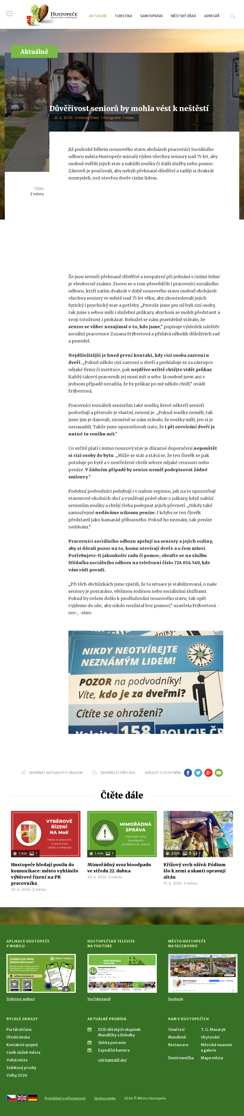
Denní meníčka (181, 1057)
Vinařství (176, 1029)
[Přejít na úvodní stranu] (51, 15)
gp (208, 773)
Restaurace (178, 1044)
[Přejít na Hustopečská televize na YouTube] (122, 973)
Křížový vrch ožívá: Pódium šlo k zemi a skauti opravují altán (194, 871)
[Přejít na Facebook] (203, 973)
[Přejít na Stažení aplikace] (41, 973)
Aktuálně (98, 16)
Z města (37, 194)
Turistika (123, 16)
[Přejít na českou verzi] (11, 1098)
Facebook (175, 999)
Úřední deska (18, 1037)
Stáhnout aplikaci (20, 999)
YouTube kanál (99, 999)
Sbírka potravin (112, 1042)
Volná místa (16, 1060)
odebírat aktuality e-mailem (55, 773)
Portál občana (18, 1029)
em (218, 773)
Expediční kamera (114, 1050)
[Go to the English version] (22, 1098)
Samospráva (151, 16)
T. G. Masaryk (213, 1029)
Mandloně (177, 1037)
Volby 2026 (16, 1075)
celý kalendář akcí (112, 1060)
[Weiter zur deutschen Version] (32, 1098)
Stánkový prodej (21, 1067)
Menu (10, 14)
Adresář (211, 16)
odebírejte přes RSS (117, 773)
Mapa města (212, 1057)
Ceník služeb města (23, 1052)
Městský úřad (183, 16)
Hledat (233, 16)
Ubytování (210, 1037)
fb (188, 773)
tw (198, 773)
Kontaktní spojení (22, 1044)
